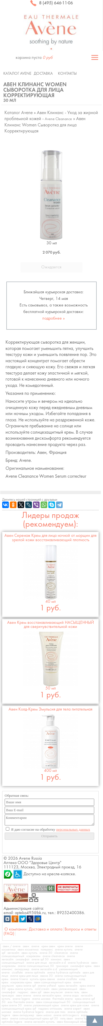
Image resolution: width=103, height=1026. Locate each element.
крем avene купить (20, 989)
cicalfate (17, 972)
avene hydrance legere (28, 1012)
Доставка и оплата (45, 929)
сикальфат (22, 959)
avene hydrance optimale (63, 972)
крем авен (48, 946)
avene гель (72, 992)
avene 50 (46, 953)
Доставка (43, 74)
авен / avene (12, 946)
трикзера (62, 966)
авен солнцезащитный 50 (53, 1002)
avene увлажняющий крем (41, 1005)
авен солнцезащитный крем (52, 982)
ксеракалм (33, 956)
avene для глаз (55, 1012)
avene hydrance (78, 962)
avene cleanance (54, 956)
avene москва (41, 999)
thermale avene (62, 999)
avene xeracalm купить (39, 1022)
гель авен (66, 1018)
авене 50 (46, 976)
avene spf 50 (40, 959)
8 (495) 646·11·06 (51, 3)
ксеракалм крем (21, 982)
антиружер (22, 969)
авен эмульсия (53, 992)
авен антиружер (23, 1015)
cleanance (61, 953)
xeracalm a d (57, 962)
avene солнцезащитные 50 (36, 966)
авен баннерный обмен (72, 1022)
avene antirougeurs (66, 1015)
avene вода (71, 995)
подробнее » (53, 318)
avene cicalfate (67, 979)
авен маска (43, 1015)
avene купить (64, 949)
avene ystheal (47, 985)
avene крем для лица (24, 976)
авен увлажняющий (64, 989)
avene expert (72, 1008)
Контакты (67, 74)
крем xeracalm (67, 985)
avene (35, 946)
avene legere (21, 999)
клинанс (56, 959)
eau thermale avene (21, 1002)
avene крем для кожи (75, 1005)
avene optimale (35, 972)
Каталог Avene (17, 74)
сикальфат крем (80, 966)
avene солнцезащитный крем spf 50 (34, 1018)
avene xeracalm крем (47, 995)
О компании (15, 929)
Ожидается (51, 267)
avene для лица (36, 962)
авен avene (23, 995)
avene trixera (19, 979)
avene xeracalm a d (44, 969)
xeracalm (13, 953)
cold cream (42, 989)
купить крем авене (42, 979)
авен (26, 946)
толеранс (47, 949)
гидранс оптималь (50, 1008)
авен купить (29, 953)
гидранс (23, 992)
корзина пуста (34, 58)
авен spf (35, 992)
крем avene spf (26, 985)
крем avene (65, 946)
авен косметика (28, 949)
